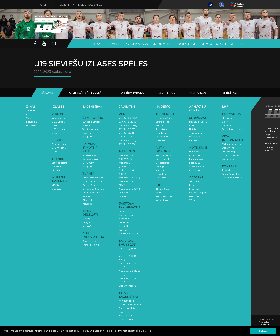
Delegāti (86, 222)
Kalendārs (124, 229)
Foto (28, 114)
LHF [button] (243, 44)
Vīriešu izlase (58, 118)
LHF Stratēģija (229, 151)
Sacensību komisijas (232, 129)
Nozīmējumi (89, 226)
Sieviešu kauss (90, 159)
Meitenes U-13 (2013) (130, 188)
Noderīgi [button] (186, 44)
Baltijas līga (88, 185)
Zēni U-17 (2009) (128, 125)
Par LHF (43, 4)
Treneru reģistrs (90, 244)
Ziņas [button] (96, 44)
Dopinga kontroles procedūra (161, 170)
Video (29, 118)
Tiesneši (86, 218)
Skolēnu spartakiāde (130, 304)
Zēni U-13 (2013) (127, 140)
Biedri (225, 121)
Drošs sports (162, 162)
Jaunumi (31, 110)
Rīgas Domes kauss (92, 177)
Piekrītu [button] (263, 331)
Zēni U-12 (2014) (127, 144)
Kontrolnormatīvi (128, 233)
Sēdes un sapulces (231, 144)
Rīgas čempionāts (92, 192)
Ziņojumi (87, 136)
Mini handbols (126, 300)
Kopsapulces (228, 159)
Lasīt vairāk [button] (145, 330)
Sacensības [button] (137, 44)
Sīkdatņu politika (231, 173)
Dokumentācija (127, 285)
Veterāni (86, 196)
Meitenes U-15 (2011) (129, 177)
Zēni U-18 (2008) (128, 121)
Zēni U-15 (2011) (127, 132)
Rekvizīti (63, 4)
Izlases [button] (114, 44)
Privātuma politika (232, 177)
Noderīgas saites (90, 4)
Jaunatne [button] (162, 44)
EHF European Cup (92, 181)
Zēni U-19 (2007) (128, 118)
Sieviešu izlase (59, 144)
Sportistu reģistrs (91, 241)
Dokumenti (88, 132)
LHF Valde (227, 118)
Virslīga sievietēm (91, 129)
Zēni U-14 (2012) (127, 136)
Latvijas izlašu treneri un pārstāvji (59, 166)
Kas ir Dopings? (164, 155)
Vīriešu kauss (89, 155)
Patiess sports (163, 159)
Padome (226, 125)
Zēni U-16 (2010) (127, 129)
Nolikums (124, 211)
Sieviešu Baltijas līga (93, 188)
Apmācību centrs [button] (217, 44)
